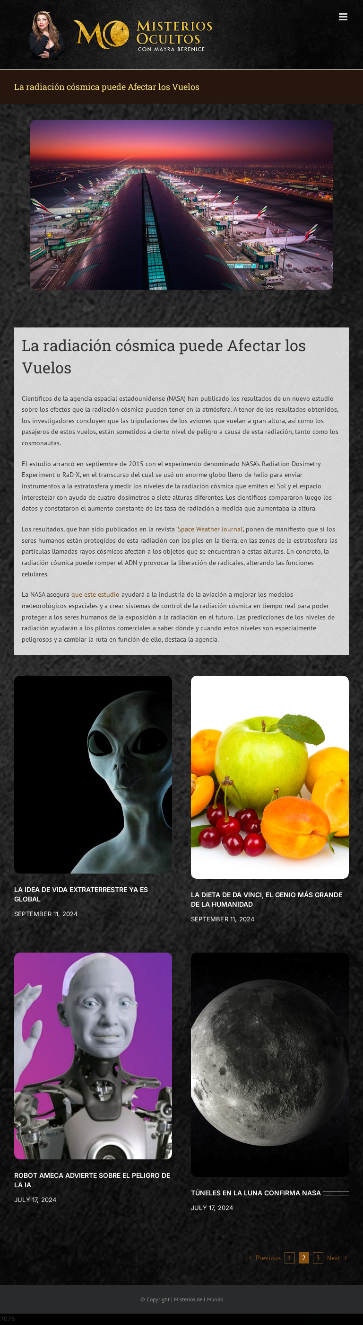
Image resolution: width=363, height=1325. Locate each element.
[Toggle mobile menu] (344, 17)
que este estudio (95, 594)
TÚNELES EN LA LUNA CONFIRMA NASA (256, 1193)
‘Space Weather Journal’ (209, 529)
